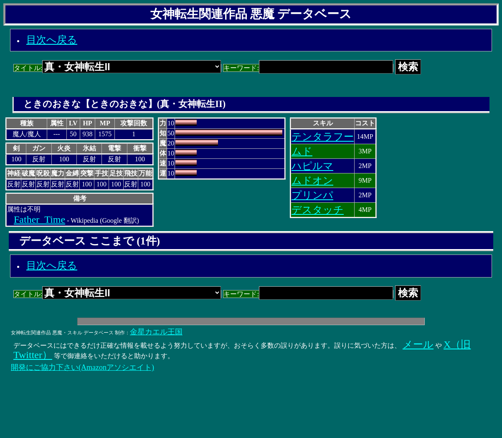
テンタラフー (323, 136)
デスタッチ (318, 209)
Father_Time (39, 219)
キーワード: (308, 68)
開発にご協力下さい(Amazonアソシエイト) (82, 367)
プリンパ (312, 195)
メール (418, 344)
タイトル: (117, 68)
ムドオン (312, 180)
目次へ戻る (51, 39)
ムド (302, 151)
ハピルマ (312, 165)
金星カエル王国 (156, 332)
